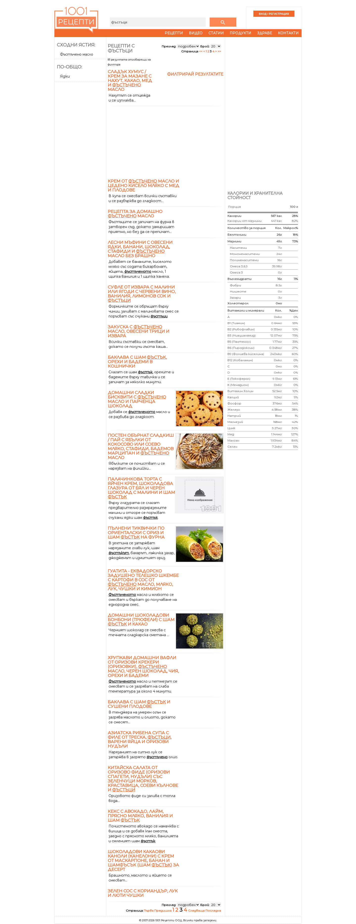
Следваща (196, 910)
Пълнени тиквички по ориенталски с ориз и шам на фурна (136, 533)
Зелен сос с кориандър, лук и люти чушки (143, 893)
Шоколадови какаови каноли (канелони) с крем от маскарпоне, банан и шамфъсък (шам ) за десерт (143, 860)
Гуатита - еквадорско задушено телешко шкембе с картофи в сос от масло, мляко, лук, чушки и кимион (143, 579)
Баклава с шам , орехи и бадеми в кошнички (137, 362)
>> (219, 51)
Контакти (288, 33)
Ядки (65, 76)
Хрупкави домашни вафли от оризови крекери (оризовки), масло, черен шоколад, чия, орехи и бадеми (143, 666)
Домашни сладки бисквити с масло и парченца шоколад (137, 399)
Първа (149, 910)
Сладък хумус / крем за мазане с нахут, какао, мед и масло (130, 80)
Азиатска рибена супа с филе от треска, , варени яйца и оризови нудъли (140, 739)
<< (201, 51)
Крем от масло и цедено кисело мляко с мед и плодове (143, 185)
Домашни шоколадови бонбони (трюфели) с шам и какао (141, 620)
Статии (216, 33)
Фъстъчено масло (76, 54)
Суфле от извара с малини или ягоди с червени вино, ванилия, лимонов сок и (142, 294)
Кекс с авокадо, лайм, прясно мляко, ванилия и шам (140, 816)
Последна (213, 910)
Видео (195, 33)
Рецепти (174, 33)
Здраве (264, 33)
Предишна (163, 910)
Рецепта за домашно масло (135, 213)
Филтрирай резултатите (195, 74)
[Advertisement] (81, 157)
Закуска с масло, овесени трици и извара (138, 331)
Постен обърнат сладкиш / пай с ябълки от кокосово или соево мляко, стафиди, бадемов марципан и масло (141, 446)
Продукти (240, 33)
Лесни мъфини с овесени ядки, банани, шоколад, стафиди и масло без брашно (140, 249)
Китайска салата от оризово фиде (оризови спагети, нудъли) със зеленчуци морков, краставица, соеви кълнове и (143, 778)
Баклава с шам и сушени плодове (139, 704)
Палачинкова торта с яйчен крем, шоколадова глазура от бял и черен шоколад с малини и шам (141, 488)
